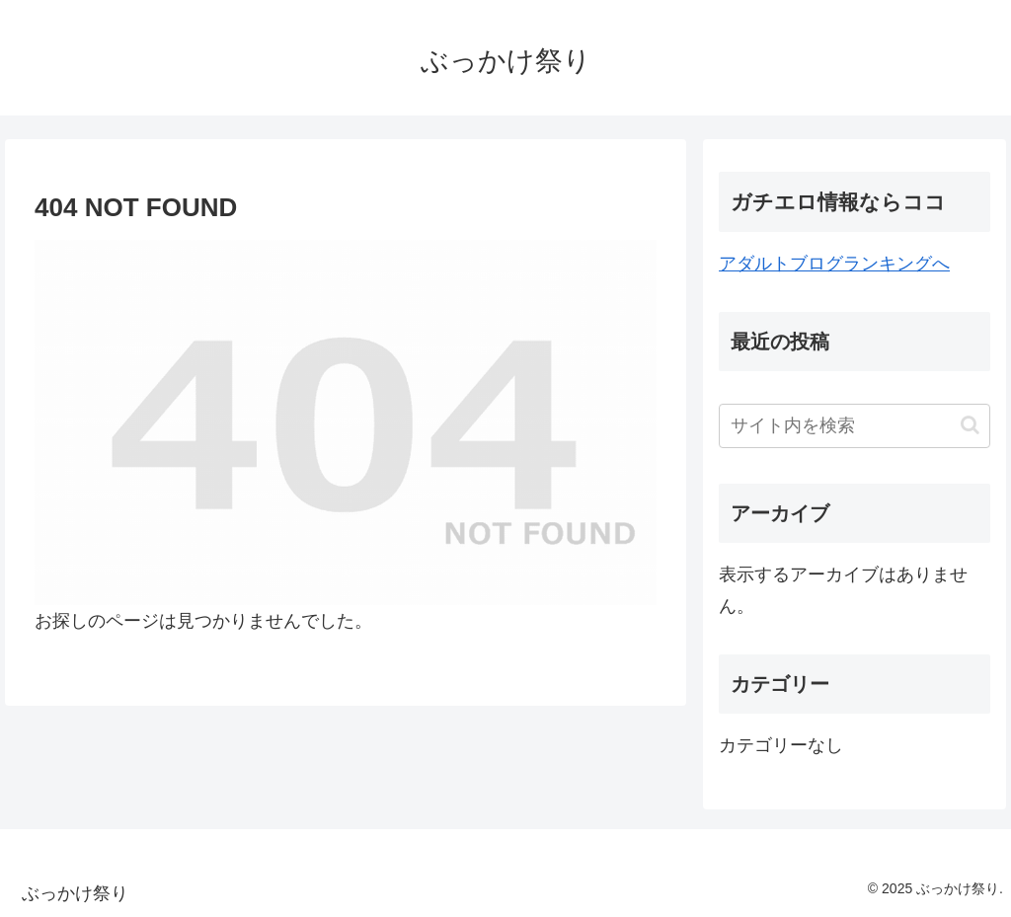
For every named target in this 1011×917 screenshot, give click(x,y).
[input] (854, 426)
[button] (970, 425)
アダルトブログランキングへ (834, 263)
